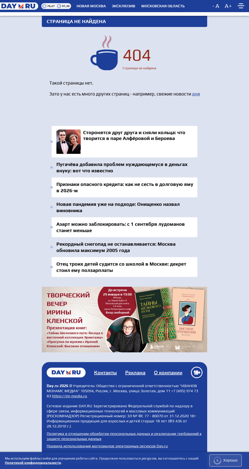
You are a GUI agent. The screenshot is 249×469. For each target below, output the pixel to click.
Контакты (105, 372)
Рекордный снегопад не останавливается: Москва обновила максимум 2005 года (116, 247)
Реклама (135, 372)
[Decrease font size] (216, 6)
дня (196, 93)
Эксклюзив (123, 6)
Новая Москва (91, 6)
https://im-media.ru (69, 396)
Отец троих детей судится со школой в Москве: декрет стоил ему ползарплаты (121, 267)
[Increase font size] (228, 6)
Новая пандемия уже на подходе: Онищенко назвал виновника (118, 207)
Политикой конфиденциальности (33, 463)
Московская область (163, 6)
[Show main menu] (241, 6)
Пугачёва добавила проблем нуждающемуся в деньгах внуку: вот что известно (121, 167)
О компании (168, 372)
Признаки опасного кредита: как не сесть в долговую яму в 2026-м (124, 187)
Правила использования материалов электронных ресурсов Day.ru (107, 446)
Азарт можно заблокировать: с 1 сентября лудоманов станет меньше (120, 227)
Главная (66, 372)
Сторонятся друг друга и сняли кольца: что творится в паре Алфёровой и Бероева (124, 141)
